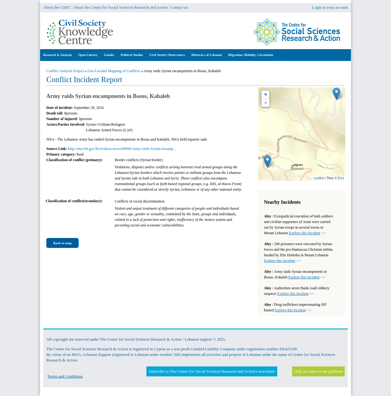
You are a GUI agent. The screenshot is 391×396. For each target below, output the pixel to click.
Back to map (62, 243)
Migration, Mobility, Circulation (250, 55)
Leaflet (318, 178)
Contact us (179, 7)
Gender (109, 55)
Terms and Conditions (65, 376)
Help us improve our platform (318, 371)
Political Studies (132, 55)
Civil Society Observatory (167, 55)
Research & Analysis (57, 55)
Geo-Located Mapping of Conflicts (114, 71)
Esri (341, 178)
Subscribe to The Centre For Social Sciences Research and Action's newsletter (212, 371)
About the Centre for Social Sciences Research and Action (120, 7)
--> (307, 233)
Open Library (88, 55)
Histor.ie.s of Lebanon (206, 55)
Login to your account (330, 7)
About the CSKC (57, 7)
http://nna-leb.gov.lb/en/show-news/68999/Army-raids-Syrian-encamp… (122, 149)
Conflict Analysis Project (65, 71)
